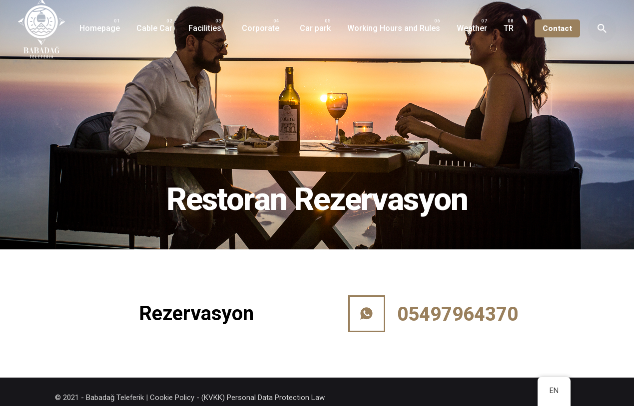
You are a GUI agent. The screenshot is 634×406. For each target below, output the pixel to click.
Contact (557, 28)
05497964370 (457, 314)
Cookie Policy (172, 397)
